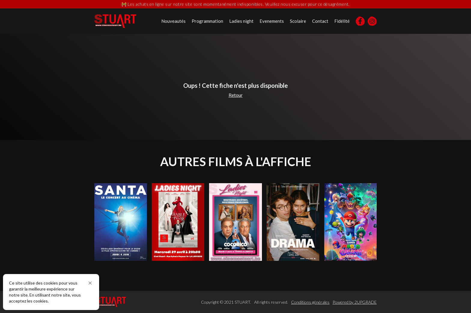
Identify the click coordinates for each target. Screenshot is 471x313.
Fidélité (342, 21)
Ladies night (241, 21)
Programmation (207, 21)
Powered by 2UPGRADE (355, 302)
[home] (115, 21)
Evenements (272, 21)
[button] (90, 283)
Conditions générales (310, 302)
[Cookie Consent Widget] (51, 292)
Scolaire (298, 21)
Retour (236, 95)
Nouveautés (173, 21)
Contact (320, 21)
